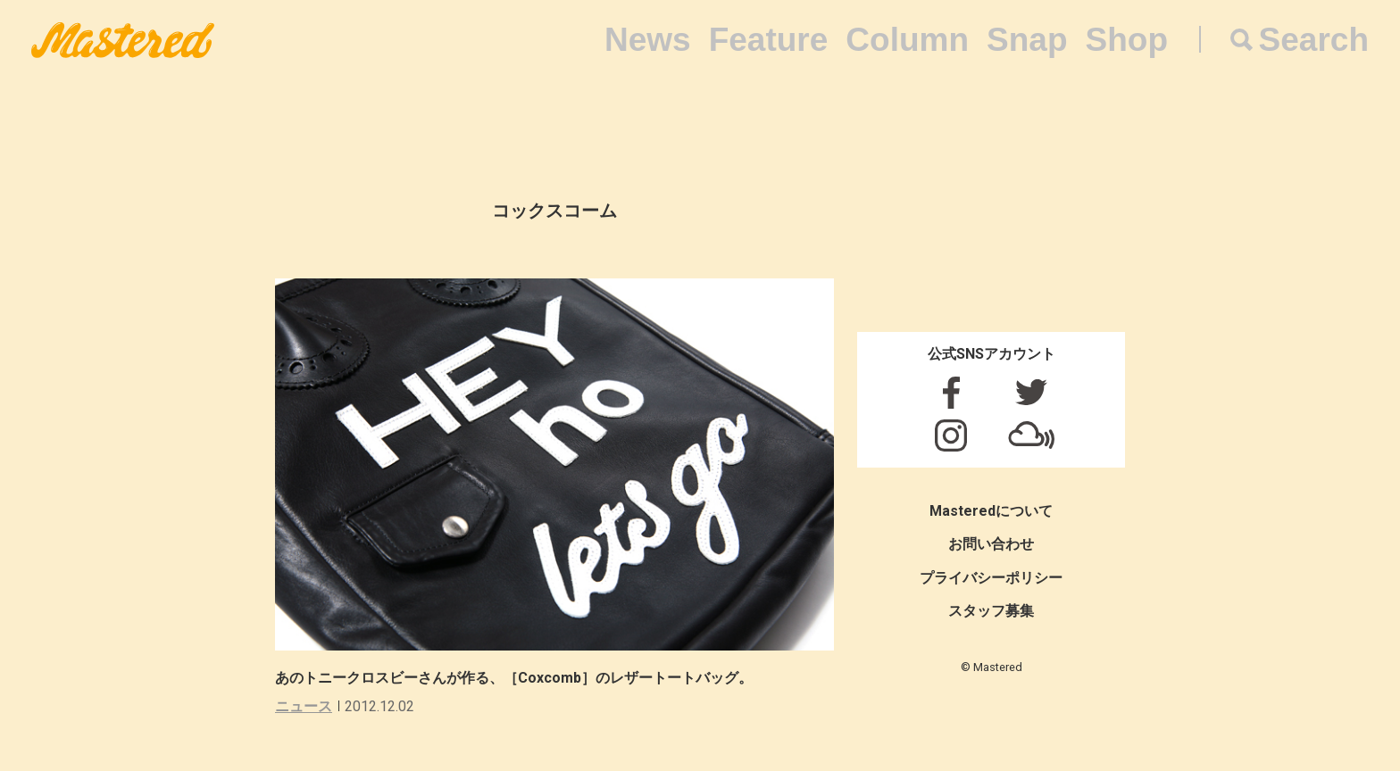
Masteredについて (991, 510)
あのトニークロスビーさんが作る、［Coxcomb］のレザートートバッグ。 (514, 677)
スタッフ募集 (991, 610)
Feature (769, 39)
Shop (1127, 39)
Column (907, 39)
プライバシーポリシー (991, 577)
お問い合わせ (991, 543)
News (647, 39)
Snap (1027, 39)
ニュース (303, 706)
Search (1314, 39)
